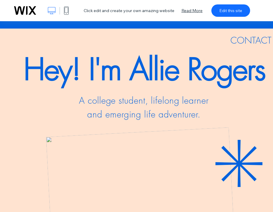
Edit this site (230, 10)
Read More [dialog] (192, 10)
